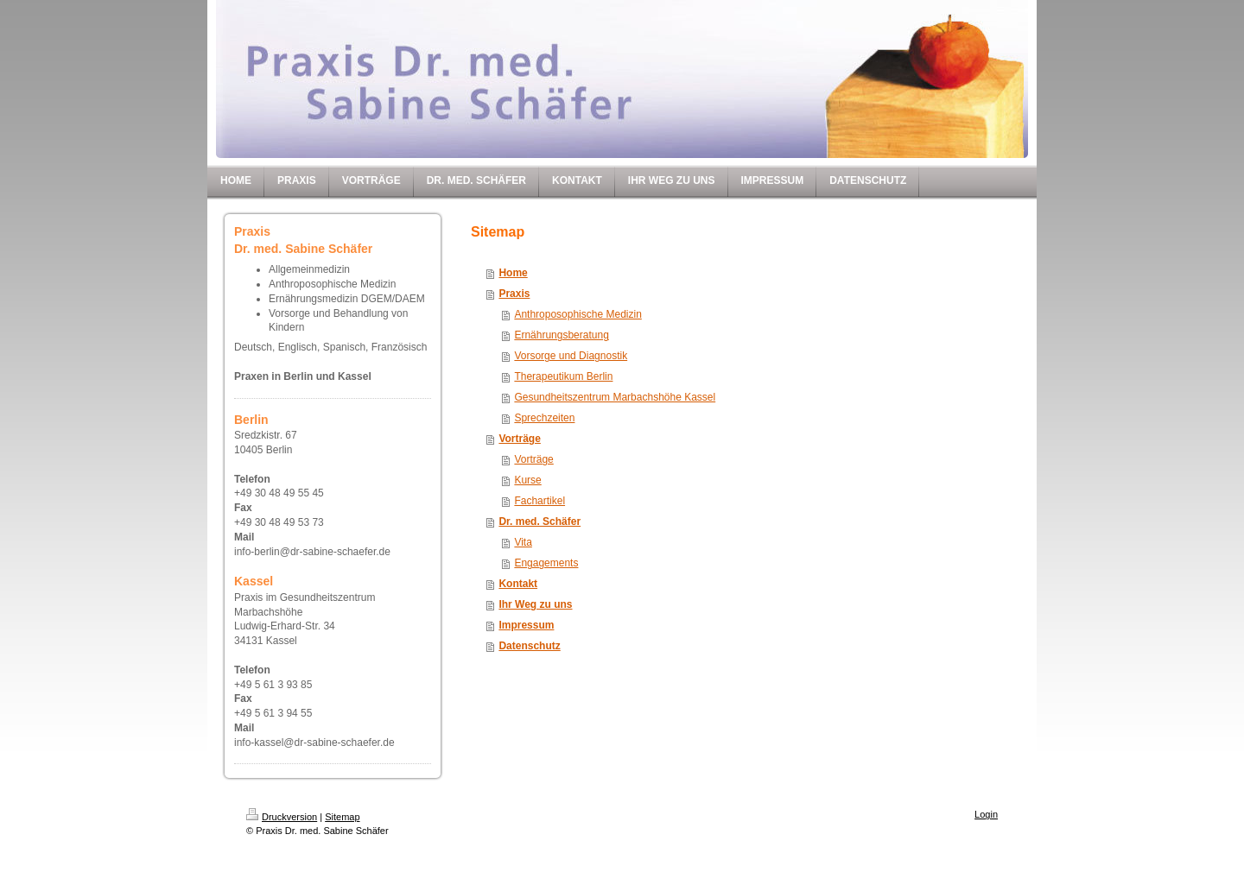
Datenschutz (529, 646)
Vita (522, 542)
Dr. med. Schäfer (539, 521)
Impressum (526, 625)
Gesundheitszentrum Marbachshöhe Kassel (614, 397)
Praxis (514, 294)
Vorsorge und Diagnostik (570, 356)
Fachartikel (539, 501)
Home (512, 273)
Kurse (527, 480)
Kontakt (517, 584)
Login (986, 814)
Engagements (546, 563)
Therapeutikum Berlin (563, 376)
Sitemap (342, 817)
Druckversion (281, 817)
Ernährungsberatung (561, 335)
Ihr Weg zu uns (535, 604)
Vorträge (519, 439)
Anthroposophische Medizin (577, 314)
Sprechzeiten (544, 418)
